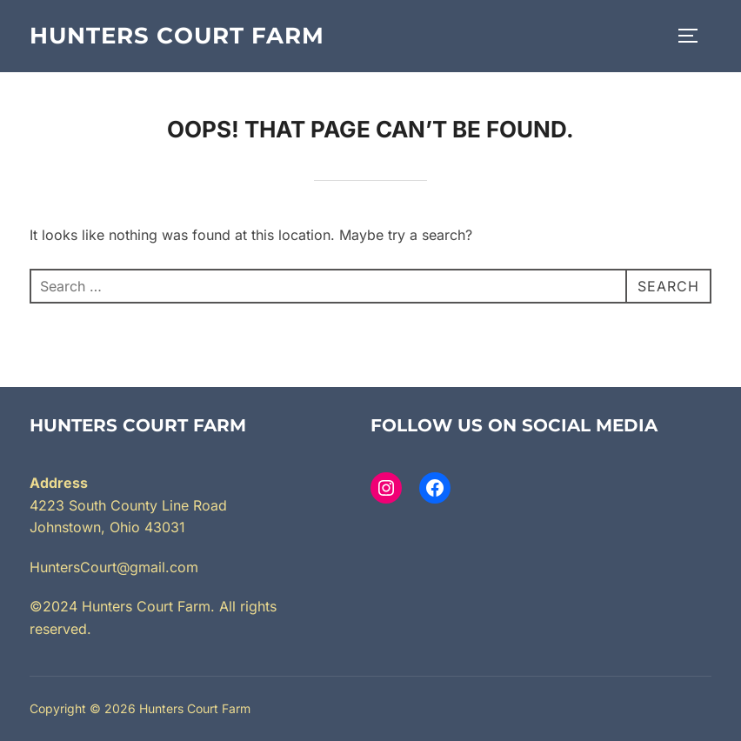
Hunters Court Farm (177, 36)
